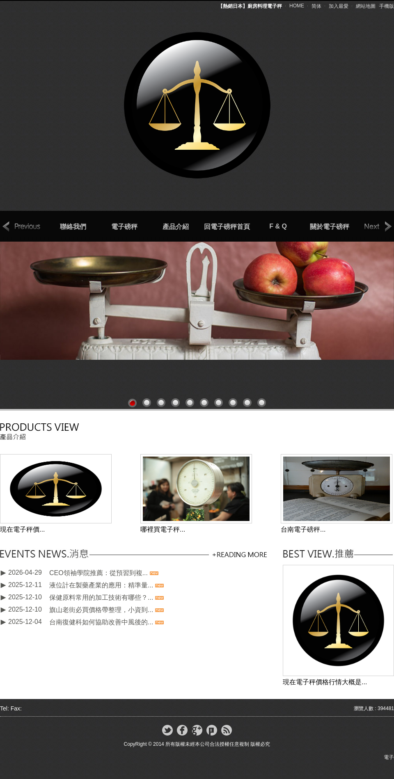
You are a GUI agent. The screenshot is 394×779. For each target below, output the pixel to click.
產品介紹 (176, 226)
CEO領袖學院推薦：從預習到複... (98, 572)
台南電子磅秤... (303, 529)
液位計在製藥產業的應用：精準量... (101, 585)
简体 (316, 6)
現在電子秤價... (22, 529)
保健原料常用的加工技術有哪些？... (101, 597)
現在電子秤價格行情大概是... (325, 681)
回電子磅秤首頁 (227, 226)
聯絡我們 (73, 226)
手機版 (386, 6)
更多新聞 (239, 554)
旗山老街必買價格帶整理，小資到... (101, 609)
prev (21, 227)
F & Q (278, 226)
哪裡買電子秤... (162, 529)
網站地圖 (366, 6)
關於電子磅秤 (329, 226)
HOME (296, 6)
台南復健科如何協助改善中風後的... (101, 622)
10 (262, 402)
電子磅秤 (124, 226)
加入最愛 (338, 6)
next (372, 227)
